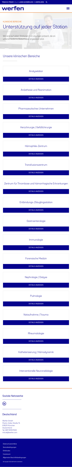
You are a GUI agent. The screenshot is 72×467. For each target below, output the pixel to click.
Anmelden (39, 2)
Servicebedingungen (9, 447)
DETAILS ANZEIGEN (36, 79)
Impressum (7, 454)
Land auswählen (26, 2)
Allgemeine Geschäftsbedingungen (14, 457)
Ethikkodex (6, 450)
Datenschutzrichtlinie (10, 444)
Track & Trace (9, 2)
